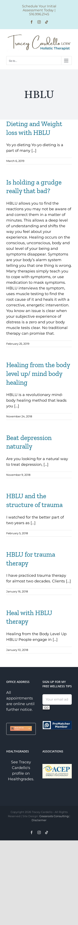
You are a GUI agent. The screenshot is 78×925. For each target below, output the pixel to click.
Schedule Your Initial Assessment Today (39, 8)
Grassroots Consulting (54, 816)
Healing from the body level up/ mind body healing (38, 373)
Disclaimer (39, 820)
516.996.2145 (39, 14)
